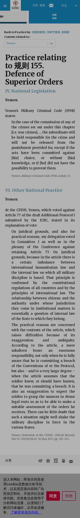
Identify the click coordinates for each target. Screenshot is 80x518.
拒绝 (69, 496)
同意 (53, 496)
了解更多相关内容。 (26, 512)
